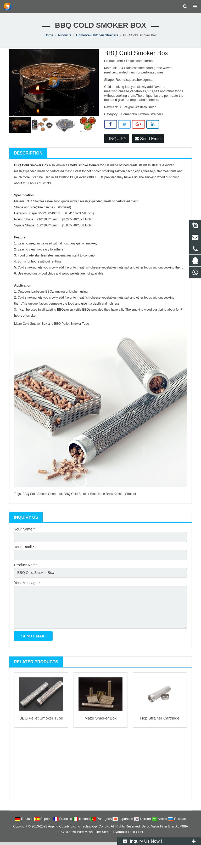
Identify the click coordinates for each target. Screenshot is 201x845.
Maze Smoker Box (101, 721)
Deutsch (24, 821)
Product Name (25, 567)
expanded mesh (34, 173)
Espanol (43, 821)
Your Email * (24, 549)
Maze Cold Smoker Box (30, 325)
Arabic (160, 821)
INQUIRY (116, 140)
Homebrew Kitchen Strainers (97, 36)
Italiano (82, 821)
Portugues (102, 821)
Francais (63, 821)
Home (48, 36)
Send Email (148, 140)
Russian (177, 821)
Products (64, 36)
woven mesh (79, 203)
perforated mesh (60, 173)
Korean (143, 821)
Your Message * (27, 585)
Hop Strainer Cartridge (160, 721)
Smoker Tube (79, 325)
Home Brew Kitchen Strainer (116, 495)
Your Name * (24, 531)
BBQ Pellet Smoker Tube (41, 721)
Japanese (123, 821)
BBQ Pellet (62, 325)
